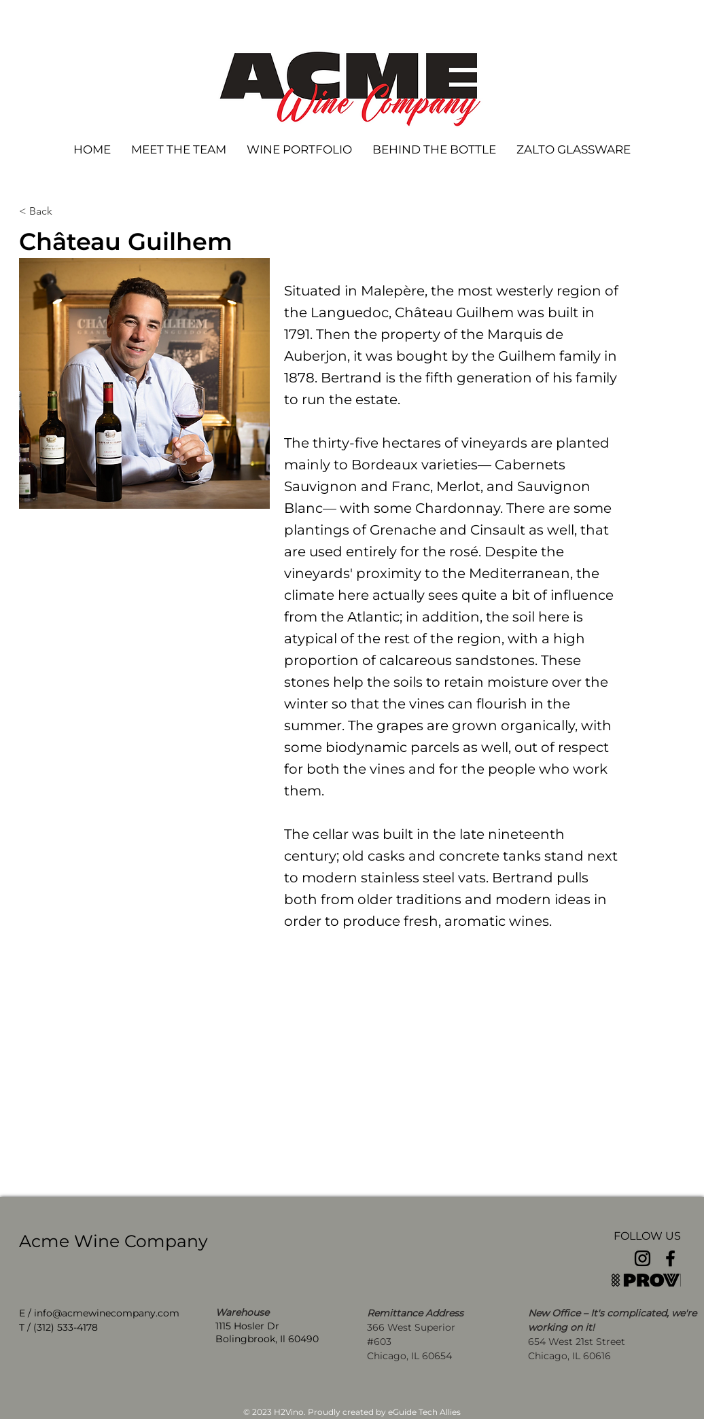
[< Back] (64, 211)
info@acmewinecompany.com (106, 1313)
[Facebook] (670, 1258)
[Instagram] (642, 1258)
